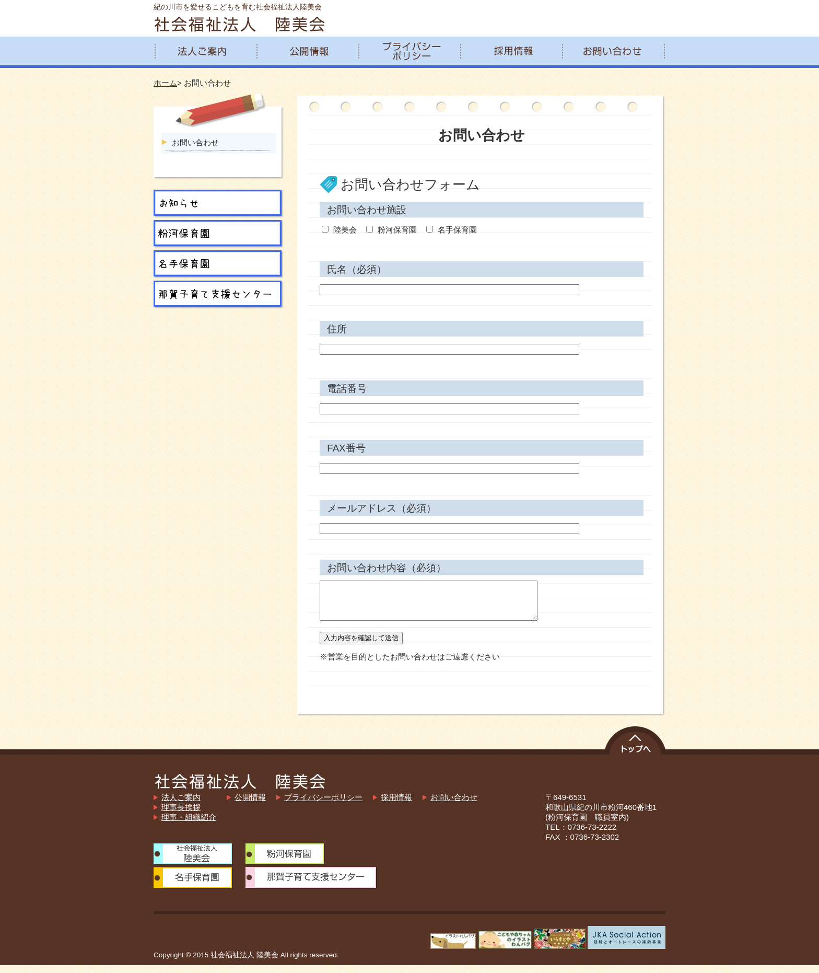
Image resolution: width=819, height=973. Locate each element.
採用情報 (396, 805)
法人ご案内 (181, 805)
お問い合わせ (195, 142)
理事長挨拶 (181, 814)
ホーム (165, 82)
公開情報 (250, 805)
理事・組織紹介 (188, 824)
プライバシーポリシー (323, 805)
